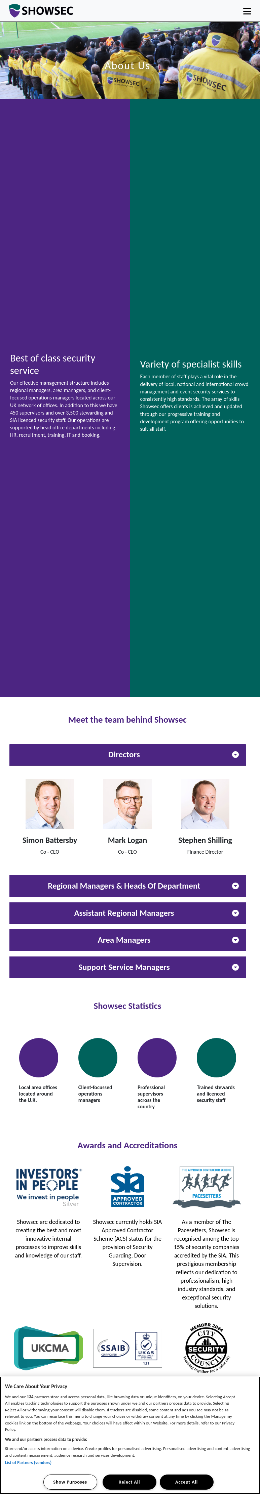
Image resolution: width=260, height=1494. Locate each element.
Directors (173, 754)
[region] (130, 1435)
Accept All (186, 1482)
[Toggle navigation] (247, 10)
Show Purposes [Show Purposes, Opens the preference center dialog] (70, 1482)
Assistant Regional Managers (156, 913)
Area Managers (168, 940)
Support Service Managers (158, 967)
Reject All (129, 1482)
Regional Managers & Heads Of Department (143, 886)
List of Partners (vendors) (28, 1462)
